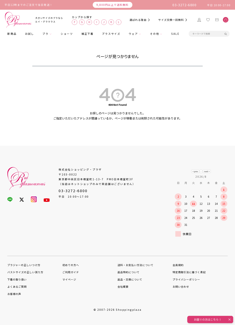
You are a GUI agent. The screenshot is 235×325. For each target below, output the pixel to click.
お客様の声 (14, 294)
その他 (154, 34)
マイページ (69, 279)
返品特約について (129, 272)
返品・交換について (130, 279)
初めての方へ (70, 265)
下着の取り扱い (17, 279)
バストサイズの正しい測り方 (25, 272)
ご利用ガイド (70, 272)
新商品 (12, 34)
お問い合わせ (181, 286)
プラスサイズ (111, 34)
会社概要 (123, 286)
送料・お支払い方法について (135, 265)
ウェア (133, 34)
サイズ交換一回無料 (171, 20)
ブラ (45, 34)
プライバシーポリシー (186, 279)
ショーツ (67, 34)
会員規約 (178, 265)
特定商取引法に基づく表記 (189, 272)
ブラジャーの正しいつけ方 (23, 265)
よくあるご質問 (17, 286)
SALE (175, 34)
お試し (29, 34)
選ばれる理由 (138, 20)
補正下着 (87, 34)
